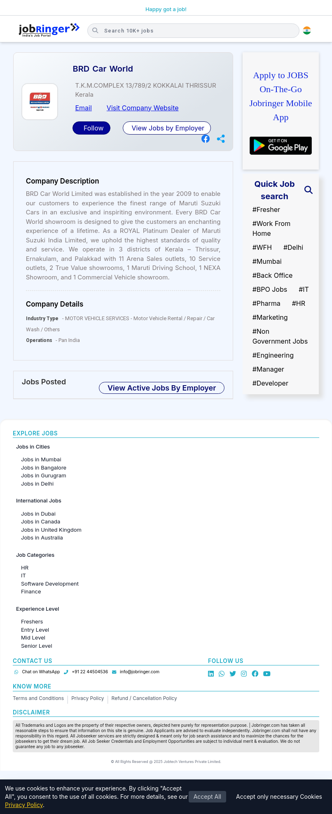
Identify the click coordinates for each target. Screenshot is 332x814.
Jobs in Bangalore (43, 467)
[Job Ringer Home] (49, 30)
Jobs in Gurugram (43, 475)
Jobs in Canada (40, 521)
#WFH (262, 247)
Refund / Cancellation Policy (144, 698)
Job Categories (35, 555)
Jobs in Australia (42, 537)
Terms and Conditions (38, 698)
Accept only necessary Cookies (279, 796)
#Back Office (273, 275)
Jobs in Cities (33, 447)
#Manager (268, 369)
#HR (298, 303)
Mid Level (33, 637)
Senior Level (36, 645)
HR (24, 567)
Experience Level (37, 609)
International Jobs (38, 501)
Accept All (207, 796)
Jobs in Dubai (38, 513)
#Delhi (293, 247)
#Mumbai (267, 261)
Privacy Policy (87, 698)
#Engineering (273, 355)
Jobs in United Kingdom (51, 529)
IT (23, 575)
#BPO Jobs (270, 289)
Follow (92, 128)
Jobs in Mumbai (41, 459)
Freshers (32, 621)
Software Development (50, 583)
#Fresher (266, 209)
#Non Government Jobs (280, 336)
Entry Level (35, 629)
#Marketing (270, 317)
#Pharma (267, 303)
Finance (31, 591)
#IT (304, 289)
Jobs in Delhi (37, 483)
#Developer (270, 383)
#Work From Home (272, 228)
